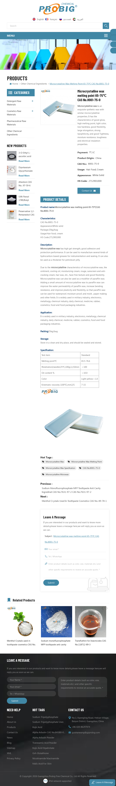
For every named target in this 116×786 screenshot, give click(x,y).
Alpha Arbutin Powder (43, 737)
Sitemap (11, 747)
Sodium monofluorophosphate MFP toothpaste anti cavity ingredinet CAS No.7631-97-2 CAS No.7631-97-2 (71, 490)
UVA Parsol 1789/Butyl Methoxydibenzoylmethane (27, 198)
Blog (9, 742)
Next (107, 599)
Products (11, 727)
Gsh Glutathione (40, 753)
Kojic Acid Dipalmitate (43, 747)
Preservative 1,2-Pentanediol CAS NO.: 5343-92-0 (26, 213)
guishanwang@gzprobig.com (86, 732)
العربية (78, 19)
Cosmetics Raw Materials (14, 113)
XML (9, 753)
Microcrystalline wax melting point (86, 461)
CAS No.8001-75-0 (91, 468)
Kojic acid (37, 727)
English (38, 19)
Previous (102, 599)
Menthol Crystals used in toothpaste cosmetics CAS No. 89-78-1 (74, 500)
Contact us (89, 191)
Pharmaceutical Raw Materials (16, 123)
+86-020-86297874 (81, 726)
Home (14, 83)
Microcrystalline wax (55, 461)
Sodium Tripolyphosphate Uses (47, 721)
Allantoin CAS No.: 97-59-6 (25, 183)
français (51, 19)
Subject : (72, 539)
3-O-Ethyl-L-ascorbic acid (25, 154)
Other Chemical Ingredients (14, 133)
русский (65, 19)
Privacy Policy (13, 758)
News (10, 737)
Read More (24, 160)
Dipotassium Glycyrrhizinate (26, 169)
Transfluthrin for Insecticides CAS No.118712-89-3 (90, 642)
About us (11, 721)
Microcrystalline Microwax (57, 474)
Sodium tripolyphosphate (45, 716)
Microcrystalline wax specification (60, 468)
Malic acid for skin (42, 763)
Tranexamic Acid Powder (44, 742)
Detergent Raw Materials (14, 103)
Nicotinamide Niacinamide (45, 758)
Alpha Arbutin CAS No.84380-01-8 (49, 732)
